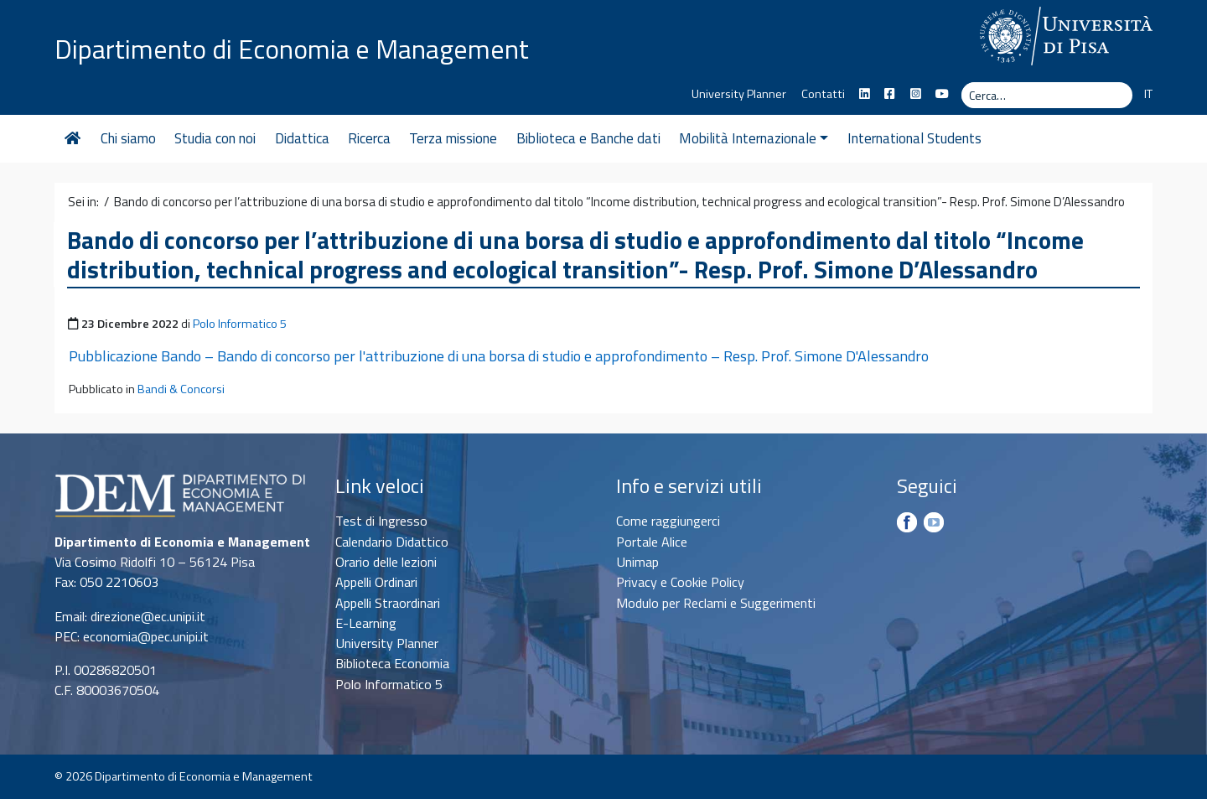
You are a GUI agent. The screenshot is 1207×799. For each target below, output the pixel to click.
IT (1148, 94)
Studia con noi (215, 138)
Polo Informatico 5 (240, 323)
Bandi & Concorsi (181, 389)
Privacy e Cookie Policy (680, 582)
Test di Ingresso (381, 521)
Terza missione (453, 138)
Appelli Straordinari (387, 603)
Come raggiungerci (668, 521)
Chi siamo (128, 138)
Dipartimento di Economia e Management (291, 49)
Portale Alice (651, 542)
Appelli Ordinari (376, 582)
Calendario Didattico (391, 542)
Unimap (637, 562)
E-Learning (365, 623)
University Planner (739, 94)
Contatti (823, 94)
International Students (914, 138)
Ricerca (369, 138)
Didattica (302, 138)
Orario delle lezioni (386, 562)
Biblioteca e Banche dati (588, 138)
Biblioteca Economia (392, 663)
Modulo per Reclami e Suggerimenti (716, 603)
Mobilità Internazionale (753, 138)
